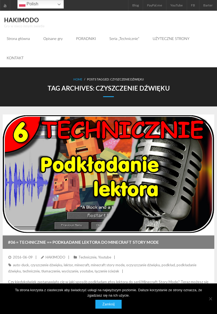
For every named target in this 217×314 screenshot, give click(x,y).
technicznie (31, 271)
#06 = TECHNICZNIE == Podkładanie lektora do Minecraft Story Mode (83, 242)
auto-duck (21, 265)
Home (77, 79)
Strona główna (18, 38)
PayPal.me (154, 5)
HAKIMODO (55, 257)
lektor (68, 265)
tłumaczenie (50, 271)
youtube (86, 271)
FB (193, 5)
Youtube (104, 257)
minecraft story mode (108, 265)
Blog (135, 5)
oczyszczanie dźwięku (143, 265)
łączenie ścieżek (107, 271)
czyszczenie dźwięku (46, 265)
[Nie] (210, 298)
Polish (28, 4)
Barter (208, 5)
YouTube (176, 5)
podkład (168, 265)
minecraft (81, 265)
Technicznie (87, 257)
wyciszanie (70, 271)
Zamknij (108, 304)
